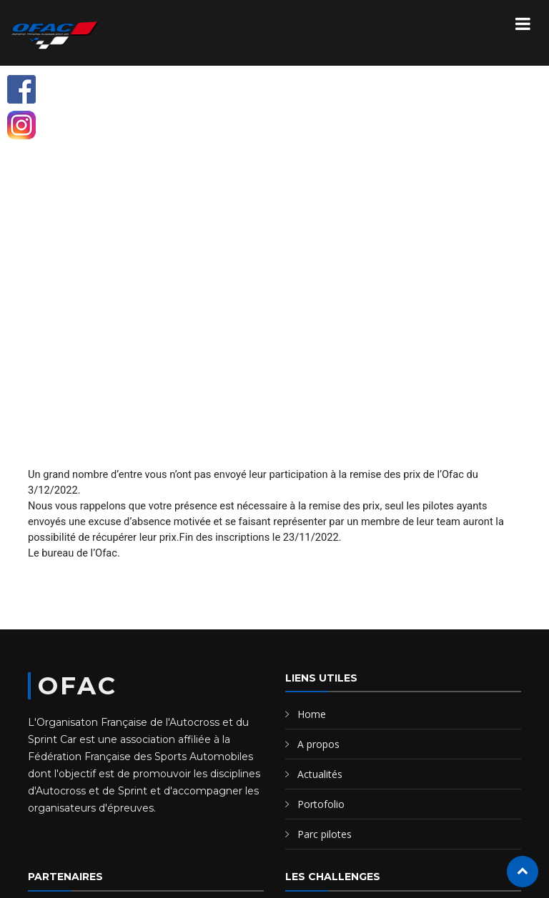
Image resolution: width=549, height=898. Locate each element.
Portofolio (321, 804)
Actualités (319, 774)
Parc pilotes (324, 834)
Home (311, 714)
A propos (318, 744)
